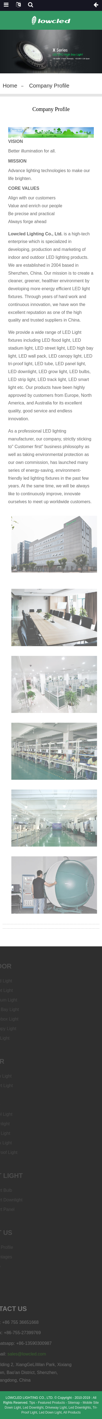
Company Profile (49, 86)
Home (10, 86)
